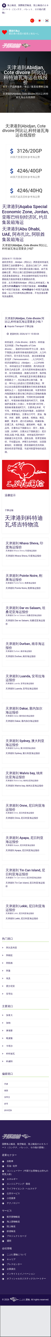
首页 (5, 86)
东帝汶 (7, 1097)
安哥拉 (9, 993)
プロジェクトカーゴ (16, 1236)
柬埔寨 (9, 1030)
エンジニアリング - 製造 (18, 1184)
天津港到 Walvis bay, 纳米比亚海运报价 (24, 775)
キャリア (11, 1259)
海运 (26, 86)
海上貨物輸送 (13, 1221)
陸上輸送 (11, 1226)
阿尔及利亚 (11, 947)
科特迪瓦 (10, 1053)
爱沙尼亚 (10, 986)
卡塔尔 (9, 1046)
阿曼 (8, 970)
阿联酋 (9, 963)
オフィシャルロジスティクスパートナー (26, 1278)
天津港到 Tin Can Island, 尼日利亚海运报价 (25, 872)
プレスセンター (14, 1264)
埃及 (8, 978)
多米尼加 (8, 1110)
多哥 (6, 1104)
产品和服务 (16, 86)
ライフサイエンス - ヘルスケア (22, 1188)
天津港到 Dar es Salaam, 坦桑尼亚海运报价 (25, 610)
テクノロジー (13, 1203)
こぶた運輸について (16, 1254)
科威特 (9, 1061)
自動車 (10, 1161)
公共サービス (13, 1193)
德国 (6, 1090)
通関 (9, 1240)
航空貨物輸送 (13, 1216)
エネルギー (12, 1179)
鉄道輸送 (11, 1231)
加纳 (8, 1023)
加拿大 (9, 1015)
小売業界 (11, 1198)
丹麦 (6, 1084)
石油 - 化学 (12, 1166)
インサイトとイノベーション (21, 1273)
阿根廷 (9, 955)
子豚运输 (9, 510)
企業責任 (11, 1269)
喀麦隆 (9, 1038)
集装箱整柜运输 (39, 86)
